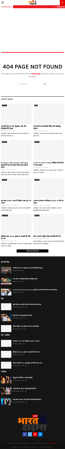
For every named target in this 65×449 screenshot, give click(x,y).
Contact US (15, 447)
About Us (49, 447)
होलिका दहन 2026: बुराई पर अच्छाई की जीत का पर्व (26, 352)
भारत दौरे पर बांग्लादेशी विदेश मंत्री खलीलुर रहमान (25, 279)
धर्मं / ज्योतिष (5, 215)
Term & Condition (24, 447)
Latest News (7, 99)
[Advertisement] (32, 26)
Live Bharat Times (53, 443)
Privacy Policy (34, 447)
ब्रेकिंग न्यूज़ (4, 105)
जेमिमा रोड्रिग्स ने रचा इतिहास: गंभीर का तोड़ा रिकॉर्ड (26, 326)
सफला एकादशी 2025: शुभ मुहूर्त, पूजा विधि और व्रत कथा (27, 363)
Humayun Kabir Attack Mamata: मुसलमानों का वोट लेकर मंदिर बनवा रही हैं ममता (14, 165)
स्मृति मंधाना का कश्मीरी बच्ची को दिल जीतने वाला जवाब (27, 304)
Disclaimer (42, 447)
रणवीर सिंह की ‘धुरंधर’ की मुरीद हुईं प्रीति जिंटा (24, 388)
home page (35, 74)
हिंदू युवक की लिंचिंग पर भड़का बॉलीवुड (22, 377)
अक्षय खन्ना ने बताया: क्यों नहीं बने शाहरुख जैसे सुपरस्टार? (27, 399)
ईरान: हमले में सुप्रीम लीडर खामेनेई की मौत (47, 236)
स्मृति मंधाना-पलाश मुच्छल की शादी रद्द (22, 315)
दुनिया (36, 105)
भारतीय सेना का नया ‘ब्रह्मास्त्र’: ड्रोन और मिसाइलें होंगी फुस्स (27, 268)
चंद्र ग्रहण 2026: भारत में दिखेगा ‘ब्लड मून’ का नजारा (26, 341)
